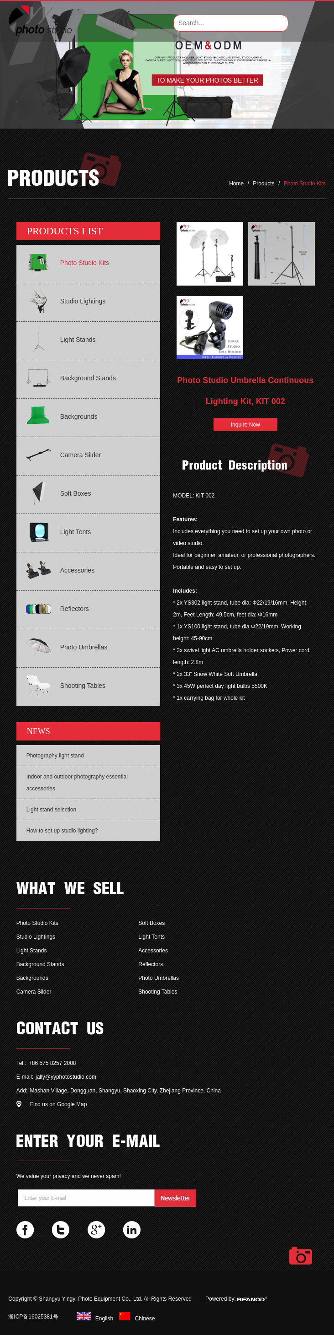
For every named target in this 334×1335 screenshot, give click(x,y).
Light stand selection (51, 809)
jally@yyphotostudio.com (66, 1077)
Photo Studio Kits (305, 183)
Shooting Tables (157, 992)
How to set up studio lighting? (62, 830)
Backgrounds (32, 978)
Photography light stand (55, 755)
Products (263, 183)
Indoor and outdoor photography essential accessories (77, 782)
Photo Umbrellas (158, 978)
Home (237, 183)
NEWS (38, 731)
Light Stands (31, 950)
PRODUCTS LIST (65, 231)
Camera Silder (34, 992)
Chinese (135, 1318)
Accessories (153, 950)
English (93, 1318)
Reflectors (150, 964)
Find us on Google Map (58, 1104)
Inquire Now (245, 425)
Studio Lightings (35, 937)
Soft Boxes (151, 923)
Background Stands (40, 964)
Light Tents (151, 937)
